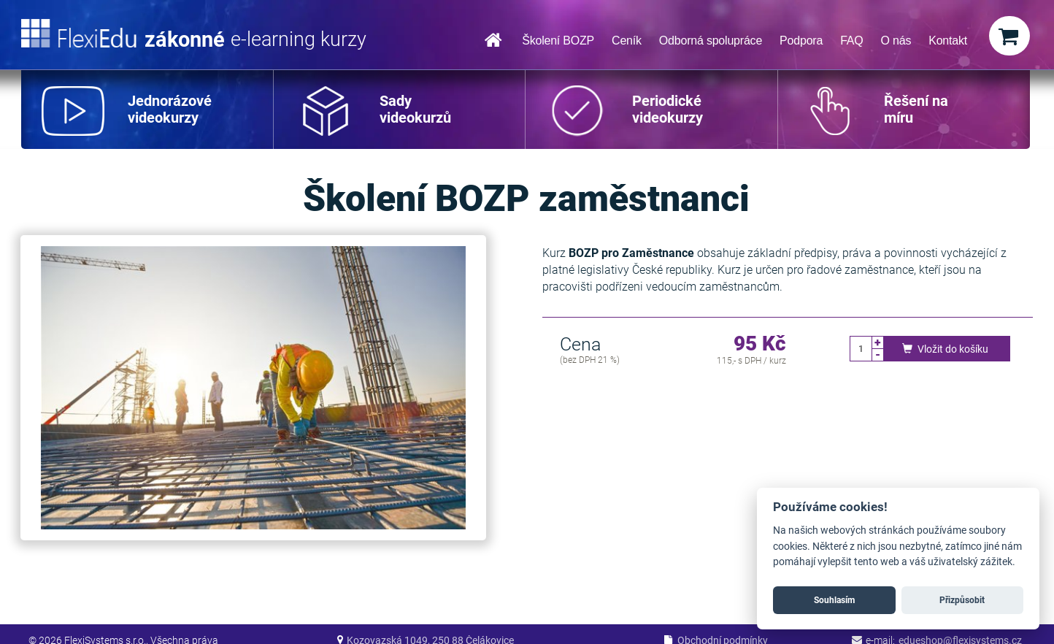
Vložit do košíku (943, 349)
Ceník (627, 40)
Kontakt (947, 40)
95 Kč (760, 345)
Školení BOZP (558, 40)
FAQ (851, 40)
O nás (896, 40)
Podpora (801, 40)
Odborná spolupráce (710, 40)
